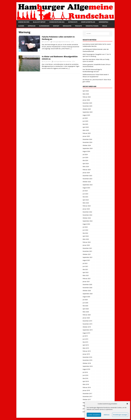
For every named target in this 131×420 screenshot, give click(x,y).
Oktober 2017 (87, 399)
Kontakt (56, 26)
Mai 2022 (85, 233)
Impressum (31, 26)
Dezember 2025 (87, 103)
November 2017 (87, 396)
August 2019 (86, 333)
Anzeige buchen (23, 22)
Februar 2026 (87, 97)
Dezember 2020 (87, 284)
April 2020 (86, 309)
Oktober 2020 (87, 290)
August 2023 (86, 188)
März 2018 (86, 384)
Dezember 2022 (87, 212)
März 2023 (86, 203)
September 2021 (88, 257)
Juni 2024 (85, 157)
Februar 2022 (87, 242)
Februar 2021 (87, 278)
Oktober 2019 (87, 327)
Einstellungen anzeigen (120, 414)
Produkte (78, 26)
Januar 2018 (86, 390)
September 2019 (88, 330)
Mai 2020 (85, 306)
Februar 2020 (87, 315)
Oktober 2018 (87, 363)
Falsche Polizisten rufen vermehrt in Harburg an (58, 38)
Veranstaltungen (92, 26)
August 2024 (86, 151)
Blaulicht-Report (39, 22)
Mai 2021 (85, 269)
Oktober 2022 (87, 218)
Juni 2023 (85, 194)
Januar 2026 (86, 100)
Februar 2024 (87, 169)
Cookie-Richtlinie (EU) (56, 22)
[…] (71, 48)
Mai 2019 (85, 342)
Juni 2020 (85, 303)
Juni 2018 (85, 375)
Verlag (104, 26)
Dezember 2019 (87, 321)
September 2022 (88, 221)
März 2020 (86, 312)
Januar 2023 (86, 209)
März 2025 (86, 130)
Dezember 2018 (87, 357)
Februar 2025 (87, 133)
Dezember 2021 (87, 248)
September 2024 (88, 148)
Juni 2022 (85, 230)
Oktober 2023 (87, 181)
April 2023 (86, 200)
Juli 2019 (85, 336)
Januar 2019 (86, 354)
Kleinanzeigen (44, 26)
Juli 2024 (85, 154)
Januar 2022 (86, 245)
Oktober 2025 (87, 109)
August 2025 (86, 115)
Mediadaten (67, 26)
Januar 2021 (86, 281)
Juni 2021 (85, 266)
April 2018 (86, 381)
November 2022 (87, 215)
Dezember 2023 (87, 175)
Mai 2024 (85, 160)
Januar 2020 (86, 318)
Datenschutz (72, 22)
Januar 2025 (86, 136)
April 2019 (86, 345)
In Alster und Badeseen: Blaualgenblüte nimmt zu (60, 57)
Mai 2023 (85, 197)
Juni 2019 (85, 339)
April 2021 (86, 272)
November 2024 (87, 142)
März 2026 (86, 94)
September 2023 (88, 185)
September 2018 (88, 366)
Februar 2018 (87, 387)
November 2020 (87, 287)
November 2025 (87, 106)
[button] (127, 404)
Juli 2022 (85, 227)
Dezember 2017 (87, 393)
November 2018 (87, 360)
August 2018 (86, 369)
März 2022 (86, 239)
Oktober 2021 (87, 254)
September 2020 (88, 293)
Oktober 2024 (87, 145)
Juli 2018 (85, 372)
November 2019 (87, 324)
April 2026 (86, 91)
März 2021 (86, 275)
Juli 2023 (85, 191)
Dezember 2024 (87, 139)
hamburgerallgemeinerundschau (61, 41)
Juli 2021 (85, 263)
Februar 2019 (87, 351)
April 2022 (86, 236)
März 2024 (86, 166)
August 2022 (86, 224)
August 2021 (86, 260)
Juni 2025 (85, 121)
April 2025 (86, 127)
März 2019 (86, 348)
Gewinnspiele (103, 22)
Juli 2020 (85, 299)
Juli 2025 (85, 118)
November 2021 (87, 251)
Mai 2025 (85, 124)
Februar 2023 (87, 206)
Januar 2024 (86, 172)
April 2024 (86, 163)
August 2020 (86, 296)
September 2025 (88, 112)
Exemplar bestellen (88, 22)
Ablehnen (106, 414)
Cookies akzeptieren (94, 414)
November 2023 (87, 179)
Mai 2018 (85, 378)
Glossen (21, 26)
